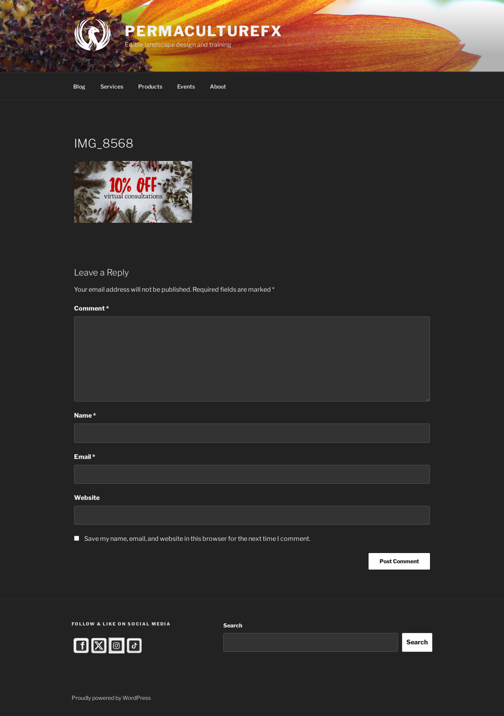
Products (150, 86)
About (218, 86)
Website (87, 497)
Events (186, 86)
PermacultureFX (203, 31)
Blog (79, 86)
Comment (91, 308)
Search (232, 625)
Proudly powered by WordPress (111, 697)
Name (85, 415)
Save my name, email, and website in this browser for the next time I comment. (197, 538)
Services (111, 86)
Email (84, 457)
